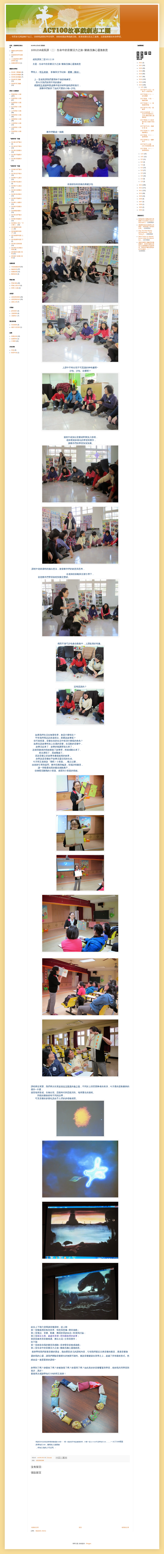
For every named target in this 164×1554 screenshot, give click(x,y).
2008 (140, 199)
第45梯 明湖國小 (16, 206)
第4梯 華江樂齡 (16, 79)
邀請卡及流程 (15, 327)
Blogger (88, 1543)
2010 (140, 193)
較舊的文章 (125, 1527)
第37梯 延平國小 (16, 173)
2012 (140, 188)
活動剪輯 (14, 313)
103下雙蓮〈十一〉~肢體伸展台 (146, 149)
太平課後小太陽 (16, 111)
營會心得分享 (15, 285)
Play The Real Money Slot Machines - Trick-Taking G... (145, 232)
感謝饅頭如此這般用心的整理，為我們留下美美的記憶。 (146, 226)
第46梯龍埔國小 (16, 211)
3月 (142, 176)
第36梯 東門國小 (16, 169)
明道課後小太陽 (16, 131)
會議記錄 (14, 336)
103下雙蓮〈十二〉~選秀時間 (146, 136)
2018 (140, 74)
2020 (140, 68)
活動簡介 (14, 316)
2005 (140, 207)
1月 (142, 181)
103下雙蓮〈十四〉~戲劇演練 (146, 99)
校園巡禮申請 (15, 63)
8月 (142, 162)
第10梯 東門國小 (16, 142)
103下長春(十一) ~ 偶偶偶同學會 (147, 104)
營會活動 (14, 283)
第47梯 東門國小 (16, 215)
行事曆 (13, 341)
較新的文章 (35, 1527)
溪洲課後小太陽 (16, 119)
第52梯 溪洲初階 (16, 243)
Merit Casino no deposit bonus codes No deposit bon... (146, 238)
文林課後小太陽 (16, 123)
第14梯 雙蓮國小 (16, 158)
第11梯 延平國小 (16, 146)
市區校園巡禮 (15, 267)
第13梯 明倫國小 (16, 154)
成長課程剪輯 (40, 1460)
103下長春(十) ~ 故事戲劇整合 (147, 131)
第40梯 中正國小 (16, 186)
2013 (140, 185)
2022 (140, 63)
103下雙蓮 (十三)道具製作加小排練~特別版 (147, 121)
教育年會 (14, 352)
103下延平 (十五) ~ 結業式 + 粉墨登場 (147, 90)
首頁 (80, 1527)
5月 (142, 170)
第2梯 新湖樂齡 (16, 74)
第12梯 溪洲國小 (16, 150)
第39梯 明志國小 (16, 182)
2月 (142, 179)
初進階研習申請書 (17, 55)
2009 (140, 196)
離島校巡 (14, 274)
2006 (140, 204)
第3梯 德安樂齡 (16, 77)
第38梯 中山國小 (16, 178)
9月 (142, 159)
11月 (142, 154)
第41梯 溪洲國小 (16, 190)
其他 (12, 350)
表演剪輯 (14, 325)
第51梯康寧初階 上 (17, 235)
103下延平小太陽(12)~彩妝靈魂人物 (147, 145)
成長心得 (14, 302)
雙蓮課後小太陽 (16, 94)
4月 (142, 173)
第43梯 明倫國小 (16, 198)
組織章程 (14, 339)
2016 (140, 79)
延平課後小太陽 (16, 107)
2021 (140, 65)
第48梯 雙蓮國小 (16, 219)
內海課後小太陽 (16, 127)
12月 (142, 87)
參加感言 (14, 311)
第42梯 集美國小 (16, 194)
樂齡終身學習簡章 (17, 51)
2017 (140, 76)
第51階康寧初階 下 (17, 239)
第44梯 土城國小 (16, 202)
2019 (140, 71)
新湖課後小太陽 (16, 102)
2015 (140, 82)
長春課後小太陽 (16, 98)
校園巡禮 (14, 271)
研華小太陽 (14, 288)
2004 (140, 210)
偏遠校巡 (14, 269)
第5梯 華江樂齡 (16, 83)
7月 (142, 165)
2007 (140, 202)
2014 (140, 85)
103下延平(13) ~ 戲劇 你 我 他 (147, 127)
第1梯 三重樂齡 (16, 72)
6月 (142, 167)
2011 (140, 190)
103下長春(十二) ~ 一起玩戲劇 (147, 95)
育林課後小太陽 (16, 115)
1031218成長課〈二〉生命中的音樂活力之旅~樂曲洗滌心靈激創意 (147, 114)
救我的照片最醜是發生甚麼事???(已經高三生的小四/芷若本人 (146, 220)
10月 (142, 156)
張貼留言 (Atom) (41, 1531)
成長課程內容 (15, 299)
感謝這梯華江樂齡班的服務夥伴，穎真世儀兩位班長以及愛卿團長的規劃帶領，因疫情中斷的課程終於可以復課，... (146, 246)
